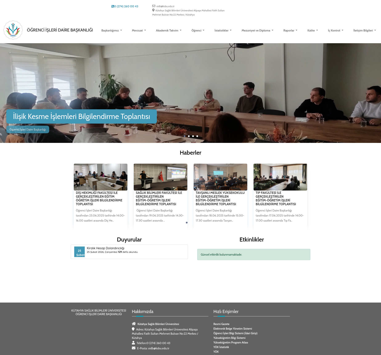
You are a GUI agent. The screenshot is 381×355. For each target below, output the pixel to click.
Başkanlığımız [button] (110, 30)
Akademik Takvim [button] (167, 30)
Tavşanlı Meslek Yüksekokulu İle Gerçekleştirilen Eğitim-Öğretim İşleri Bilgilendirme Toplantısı (220, 198)
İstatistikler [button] (221, 30)
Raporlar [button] (289, 30)
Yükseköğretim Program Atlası (230, 342)
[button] (184, 136)
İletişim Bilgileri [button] (363, 30)
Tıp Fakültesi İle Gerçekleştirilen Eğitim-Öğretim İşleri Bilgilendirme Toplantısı (276, 198)
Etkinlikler (251, 239)
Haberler (190, 152)
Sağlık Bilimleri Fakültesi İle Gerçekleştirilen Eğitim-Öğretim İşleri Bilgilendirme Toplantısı (159, 198)
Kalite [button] (311, 30)
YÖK (216, 351)
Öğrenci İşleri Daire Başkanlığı (60, 30)
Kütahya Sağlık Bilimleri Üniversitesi (158, 324)
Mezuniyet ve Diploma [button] (256, 30)
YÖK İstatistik (221, 347)
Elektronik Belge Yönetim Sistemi (232, 328)
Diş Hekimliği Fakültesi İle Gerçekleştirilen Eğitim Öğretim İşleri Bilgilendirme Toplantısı (99, 198)
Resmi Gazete (221, 324)
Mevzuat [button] (138, 30)
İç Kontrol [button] (334, 30)
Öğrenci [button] (197, 30)
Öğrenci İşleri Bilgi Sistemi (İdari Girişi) (235, 333)
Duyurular (129, 239)
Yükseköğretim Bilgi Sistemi (229, 337)
